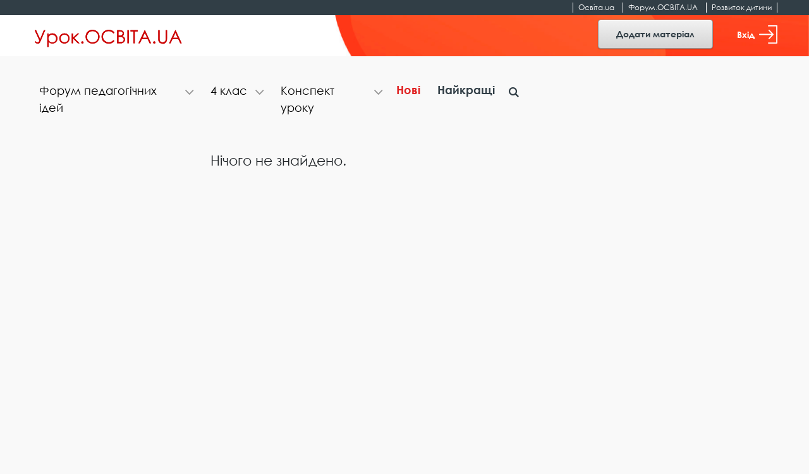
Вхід (757, 34)
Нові (408, 90)
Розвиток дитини (742, 7)
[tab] (117, 92)
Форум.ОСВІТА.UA (663, 7)
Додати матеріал (655, 33)
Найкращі (466, 90)
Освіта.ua (596, 7)
